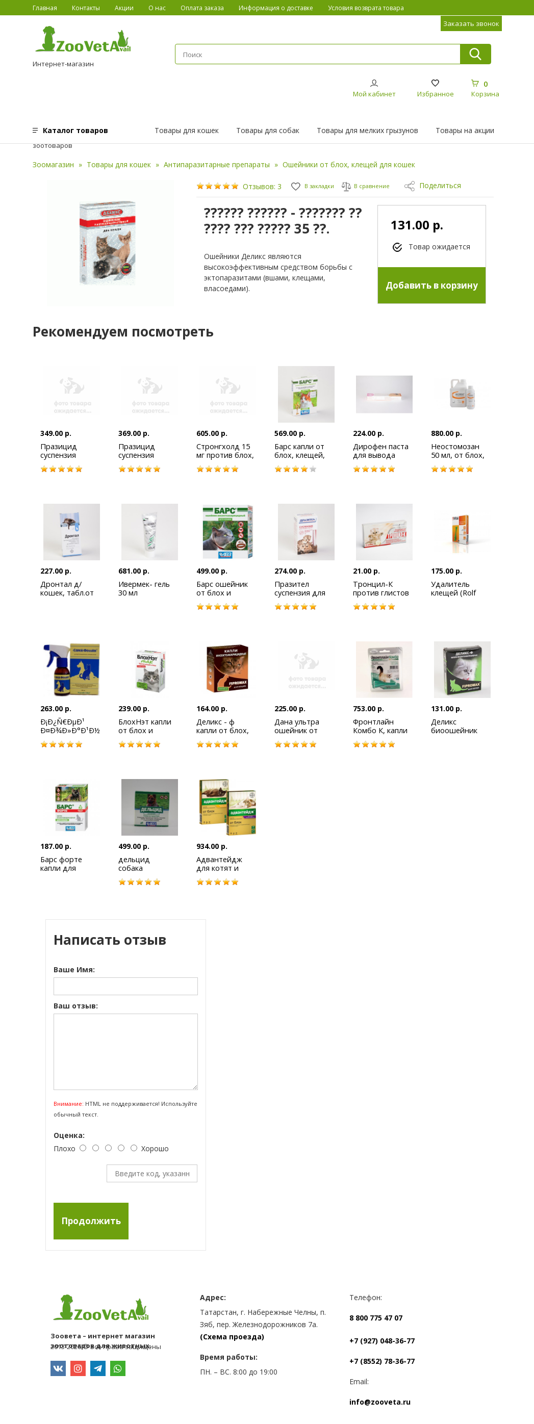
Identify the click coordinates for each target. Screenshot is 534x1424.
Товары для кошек (187, 130)
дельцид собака (134, 863)
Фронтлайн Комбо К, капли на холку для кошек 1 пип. (380, 734)
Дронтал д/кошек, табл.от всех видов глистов (67, 597)
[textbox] (317, 54)
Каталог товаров (75, 130)
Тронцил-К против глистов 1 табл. (381, 592)
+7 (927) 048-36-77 (382, 1340)
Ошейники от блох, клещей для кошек (349, 164)
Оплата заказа (202, 8)
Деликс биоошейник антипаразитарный (466, 730)
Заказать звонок (471, 23)
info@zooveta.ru (380, 1402)
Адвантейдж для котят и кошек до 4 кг (221, 868)
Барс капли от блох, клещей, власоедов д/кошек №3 (300, 459)
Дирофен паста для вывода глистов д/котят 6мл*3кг (381, 459)
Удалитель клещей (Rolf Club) (454, 592)
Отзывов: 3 (262, 186)
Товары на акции (465, 130)
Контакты (86, 8)
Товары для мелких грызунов (367, 130)
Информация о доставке (276, 8)
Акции (124, 8)
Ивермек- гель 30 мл (145, 588)
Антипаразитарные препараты (217, 164)
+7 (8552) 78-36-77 (382, 1361)
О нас (157, 8)
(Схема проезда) (232, 1336)
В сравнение (378, 185)
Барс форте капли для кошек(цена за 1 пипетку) (67, 872)
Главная (45, 8)
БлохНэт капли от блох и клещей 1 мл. (145, 730)
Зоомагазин (53, 164)
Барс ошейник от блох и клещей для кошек (222, 597)
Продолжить (91, 1221)
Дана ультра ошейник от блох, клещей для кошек (299, 734)
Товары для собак (267, 130)
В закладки (317, 185)
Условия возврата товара (366, 8)
